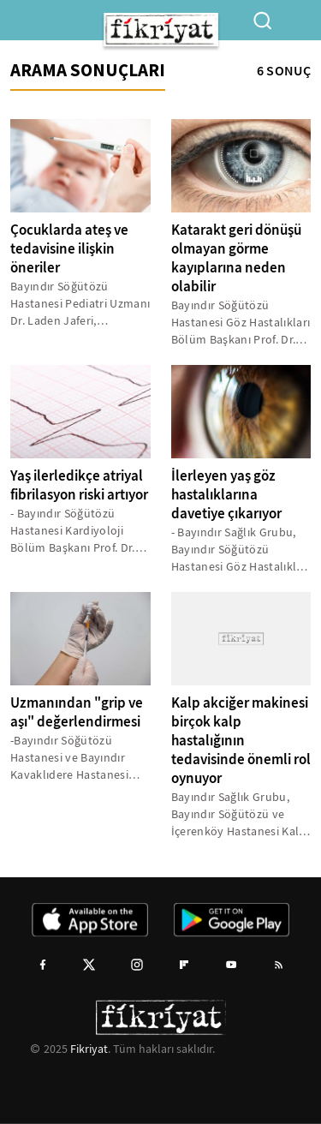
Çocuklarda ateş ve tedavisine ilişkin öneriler (69, 249)
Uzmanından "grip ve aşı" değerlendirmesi (76, 712)
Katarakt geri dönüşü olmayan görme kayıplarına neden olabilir (236, 258)
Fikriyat (89, 1048)
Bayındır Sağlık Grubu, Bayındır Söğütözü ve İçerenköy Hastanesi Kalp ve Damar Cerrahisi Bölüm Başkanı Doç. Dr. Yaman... (241, 814)
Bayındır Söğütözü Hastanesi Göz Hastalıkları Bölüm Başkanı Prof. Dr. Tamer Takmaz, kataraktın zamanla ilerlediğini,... (241, 322)
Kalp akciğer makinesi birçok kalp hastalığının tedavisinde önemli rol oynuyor (241, 740)
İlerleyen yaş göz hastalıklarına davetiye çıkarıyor (226, 494)
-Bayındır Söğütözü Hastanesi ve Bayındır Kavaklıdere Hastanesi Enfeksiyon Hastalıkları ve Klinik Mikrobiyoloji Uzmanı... (79, 757)
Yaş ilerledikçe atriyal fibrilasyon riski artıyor (79, 485)
